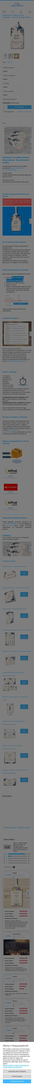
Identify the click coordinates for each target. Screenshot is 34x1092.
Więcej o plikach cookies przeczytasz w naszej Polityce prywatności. (16, 1066)
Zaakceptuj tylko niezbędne (17, 1071)
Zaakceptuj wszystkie (17, 1081)
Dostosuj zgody (17, 1076)
